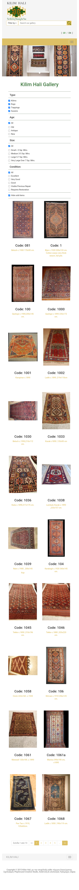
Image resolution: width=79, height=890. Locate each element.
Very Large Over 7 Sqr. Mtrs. (21, 160)
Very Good (14, 179)
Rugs (11, 104)
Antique (13, 130)
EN (70, 33)
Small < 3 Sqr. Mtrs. (18, 150)
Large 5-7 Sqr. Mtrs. (18, 157)
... (59, 843)
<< (32, 843)
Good (12, 183)
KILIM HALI (12, 857)
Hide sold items (16, 195)
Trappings (14, 107)
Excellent (13, 176)
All (10, 123)
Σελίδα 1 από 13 (20, 843)
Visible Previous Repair (19, 186)
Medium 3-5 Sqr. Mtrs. (19, 153)
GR (64, 33)
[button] (7, 60)
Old (11, 127)
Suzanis (13, 111)
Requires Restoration (18, 190)
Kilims (12, 101)
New (11, 134)
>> (65, 843)
